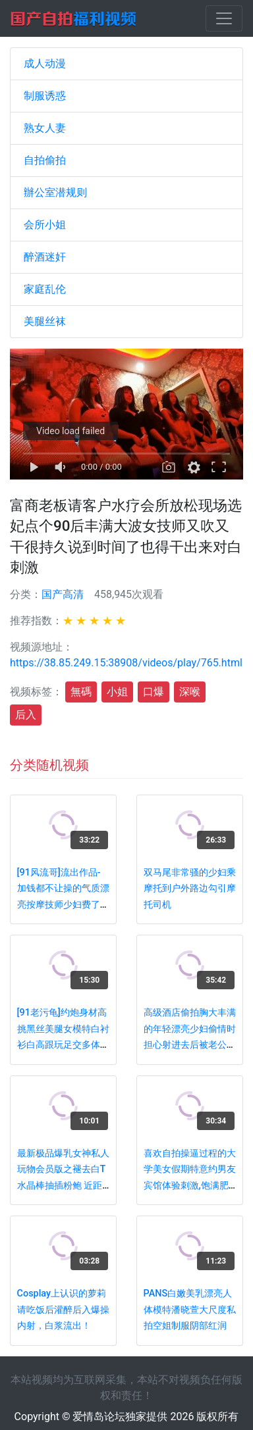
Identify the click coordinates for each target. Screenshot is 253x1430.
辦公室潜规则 (55, 192)
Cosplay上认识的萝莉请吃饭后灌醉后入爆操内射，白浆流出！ (63, 1309)
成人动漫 (45, 63)
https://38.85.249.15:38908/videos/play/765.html (126, 662)
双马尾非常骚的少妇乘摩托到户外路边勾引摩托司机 (190, 888)
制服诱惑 (45, 95)
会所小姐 (45, 224)
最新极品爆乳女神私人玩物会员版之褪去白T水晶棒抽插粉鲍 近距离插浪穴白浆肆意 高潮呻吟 (63, 1185)
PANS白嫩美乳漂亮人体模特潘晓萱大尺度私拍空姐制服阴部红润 (190, 1309)
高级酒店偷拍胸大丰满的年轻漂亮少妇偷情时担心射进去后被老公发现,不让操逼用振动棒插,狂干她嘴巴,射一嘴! (190, 1045)
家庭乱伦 (45, 289)
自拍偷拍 (45, 160)
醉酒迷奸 (45, 257)
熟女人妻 (45, 128)
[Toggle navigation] (224, 18)
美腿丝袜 (45, 321)
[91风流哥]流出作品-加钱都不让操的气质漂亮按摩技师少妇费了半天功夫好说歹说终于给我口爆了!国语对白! (63, 905)
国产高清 (63, 594)
